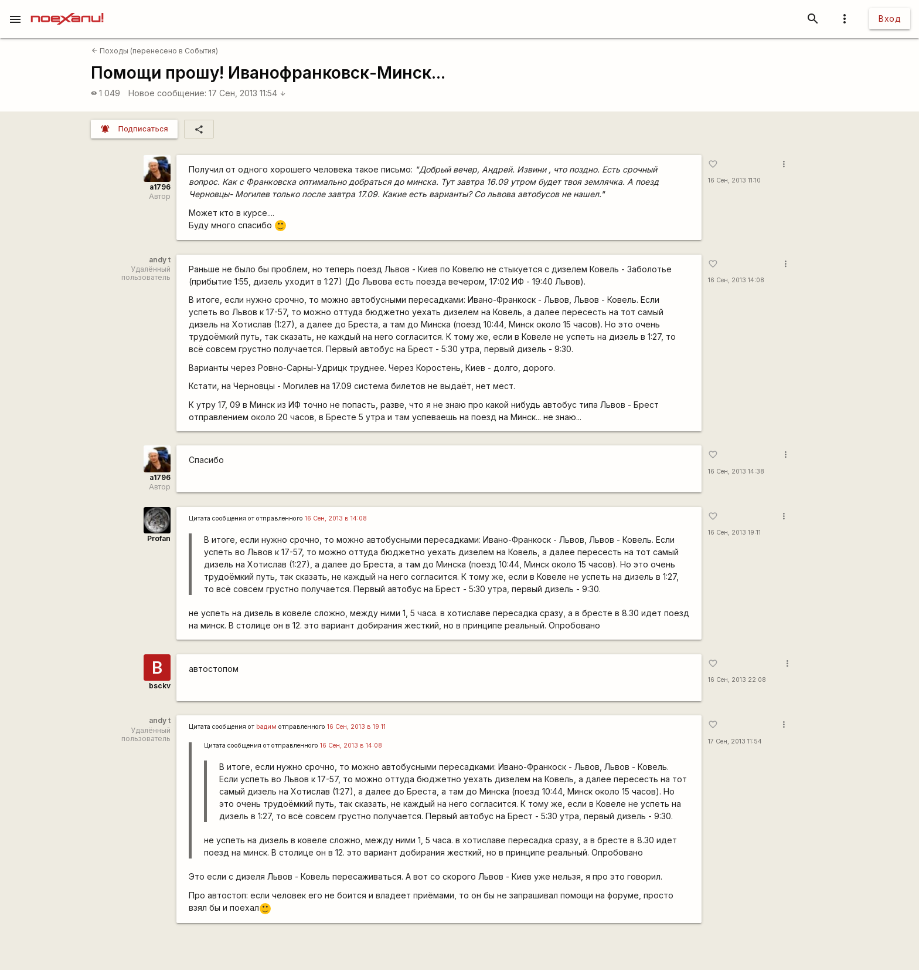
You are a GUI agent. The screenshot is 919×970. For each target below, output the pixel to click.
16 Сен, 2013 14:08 (736, 280)
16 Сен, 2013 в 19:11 (356, 727)
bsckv (160, 685)
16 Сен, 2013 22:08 (737, 680)
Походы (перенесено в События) (155, 50)
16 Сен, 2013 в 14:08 (336, 518)
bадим (266, 727)
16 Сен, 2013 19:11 (734, 532)
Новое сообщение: (167, 93)
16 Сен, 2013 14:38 (736, 471)
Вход (890, 18)
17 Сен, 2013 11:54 (247, 93)
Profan (159, 538)
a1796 (160, 186)
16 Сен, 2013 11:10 (734, 180)
